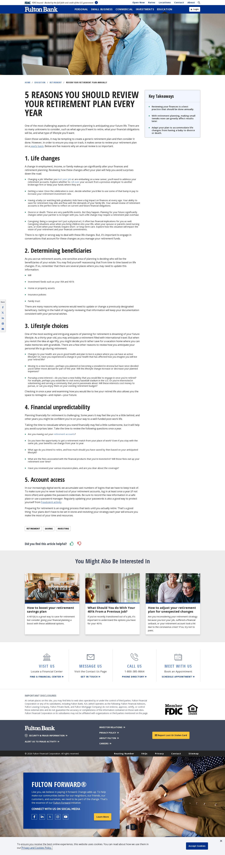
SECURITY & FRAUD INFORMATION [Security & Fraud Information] (48, 736)
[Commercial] (124, 9)
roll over (75, 181)
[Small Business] (102, 9)
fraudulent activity (51, 502)
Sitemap (194, 753)
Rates (151, 2)
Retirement (56, 82)
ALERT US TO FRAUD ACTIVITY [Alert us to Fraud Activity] (42, 741)
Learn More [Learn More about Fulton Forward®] (102, 816)
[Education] (164, 9)
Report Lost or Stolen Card (171, 735)
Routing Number (124, 753)
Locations (165, 2)
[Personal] (81, 9)
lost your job (64, 179)
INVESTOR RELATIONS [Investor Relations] (112, 727)
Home (27, 82)
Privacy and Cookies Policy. (37, 847)
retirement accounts (64, 434)
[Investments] (144, 9)
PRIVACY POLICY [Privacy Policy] (109, 732)
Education (39, 82)
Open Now (138, 2)
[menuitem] (81, 9)
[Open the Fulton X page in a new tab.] (50, 817)
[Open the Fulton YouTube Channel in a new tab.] (65, 817)
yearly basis (37, 146)
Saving (49, 528)
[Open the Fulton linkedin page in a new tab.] (42, 817)
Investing (63, 528)
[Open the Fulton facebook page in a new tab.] (34, 817)
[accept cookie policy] (197, 846)
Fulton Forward (61, 802)
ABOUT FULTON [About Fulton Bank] (109, 738)
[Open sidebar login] (194, 9)
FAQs (144, 753)
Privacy (159, 753)
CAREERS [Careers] (105, 743)
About (191, 2)
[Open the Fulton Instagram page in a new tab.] (58, 817)
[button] (72, 543)
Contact (179, 2)
